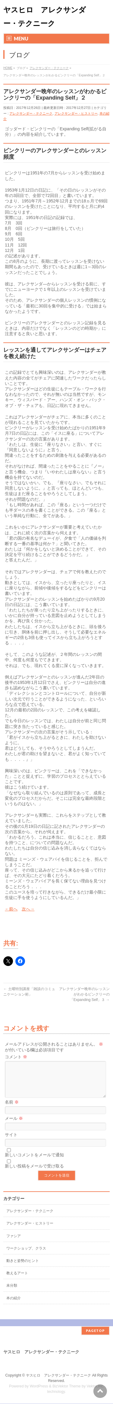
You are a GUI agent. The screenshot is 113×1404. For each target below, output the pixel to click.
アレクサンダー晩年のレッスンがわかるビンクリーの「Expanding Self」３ (84, 994)
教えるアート (17, 1280)
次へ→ (28, 909)
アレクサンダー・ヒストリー (76, 113)
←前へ (11, 909)
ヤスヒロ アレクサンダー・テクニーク (58, 1376)
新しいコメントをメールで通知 (34, 1162)
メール (14, 1125)
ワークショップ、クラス (26, 1255)
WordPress (39, 1386)
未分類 (11, 1293)
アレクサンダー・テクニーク (30, 113)
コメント (16, 1056)
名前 (12, 1109)
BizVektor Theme (66, 1386)
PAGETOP (95, 1331)
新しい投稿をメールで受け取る (34, 1173)
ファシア (13, 1243)
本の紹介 (13, 1305)
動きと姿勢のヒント (22, 1268)
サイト (11, 1141)
